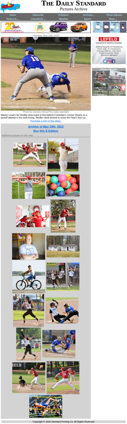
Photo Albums (114, 15)
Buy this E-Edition (45, 131)
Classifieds (38, 19)
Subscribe (38, 15)
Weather (63, 19)
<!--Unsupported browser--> (109, 82)
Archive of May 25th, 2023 (46, 126)
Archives (89, 15)
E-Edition (63, 15)
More (113, 19)
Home (12, 15)
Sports (87, 19)
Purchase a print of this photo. (45, 121)
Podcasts (12, 19)
